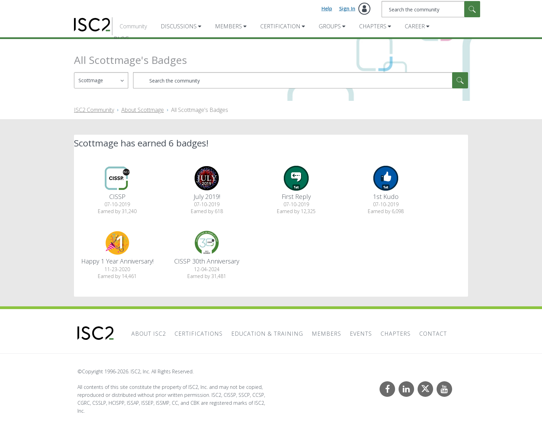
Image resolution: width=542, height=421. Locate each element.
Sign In (347, 8)
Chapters (372, 26)
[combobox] (431, 9)
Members (228, 26)
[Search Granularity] (101, 80)
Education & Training (267, 333)
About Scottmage (142, 110)
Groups (330, 26)
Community (133, 26)
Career (415, 26)
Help (326, 8)
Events (361, 333)
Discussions (179, 26)
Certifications (199, 333)
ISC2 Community (94, 110)
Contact (433, 333)
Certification (280, 26)
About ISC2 (148, 333)
